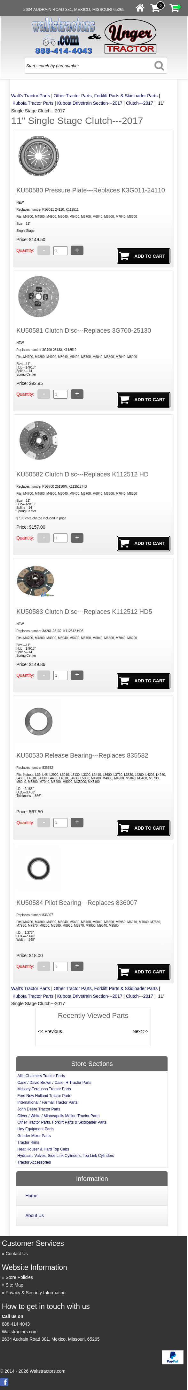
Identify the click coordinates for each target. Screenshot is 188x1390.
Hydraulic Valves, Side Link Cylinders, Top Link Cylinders (65, 1155)
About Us (34, 1215)
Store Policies (19, 1277)
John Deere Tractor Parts (38, 1109)
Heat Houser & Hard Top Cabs (43, 1149)
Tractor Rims (28, 1142)
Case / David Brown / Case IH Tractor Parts (54, 1082)
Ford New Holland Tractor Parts (44, 1095)
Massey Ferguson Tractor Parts (44, 1089)
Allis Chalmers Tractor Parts (41, 1076)
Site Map (14, 1285)
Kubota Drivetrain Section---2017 (89, 103)
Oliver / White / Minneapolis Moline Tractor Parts (58, 1116)
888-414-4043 (16, 1324)
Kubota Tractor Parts (32, 103)
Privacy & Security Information (36, 1292)
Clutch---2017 (139, 103)
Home (31, 1195)
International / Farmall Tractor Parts (47, 1102)
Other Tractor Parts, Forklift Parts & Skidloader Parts (106, 95)
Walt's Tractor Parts (30, 95)
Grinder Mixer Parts (34, 1136)
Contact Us (17, 1253)
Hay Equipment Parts (35, 1129)
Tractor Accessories (34, 1162)
